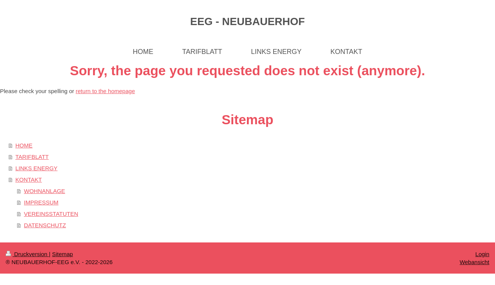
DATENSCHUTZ (45, 225)
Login (482, 254)
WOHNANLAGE (44, 191)
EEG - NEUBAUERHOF (247, 21)
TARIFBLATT (32, 157)
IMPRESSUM (41, 202)
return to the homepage (105, 91)
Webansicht (474, 262)
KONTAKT (29, 179)
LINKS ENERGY (37, 168)
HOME (24, 145)
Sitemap (62, 254)
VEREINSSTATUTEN (51, 214)
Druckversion (27, 254)
